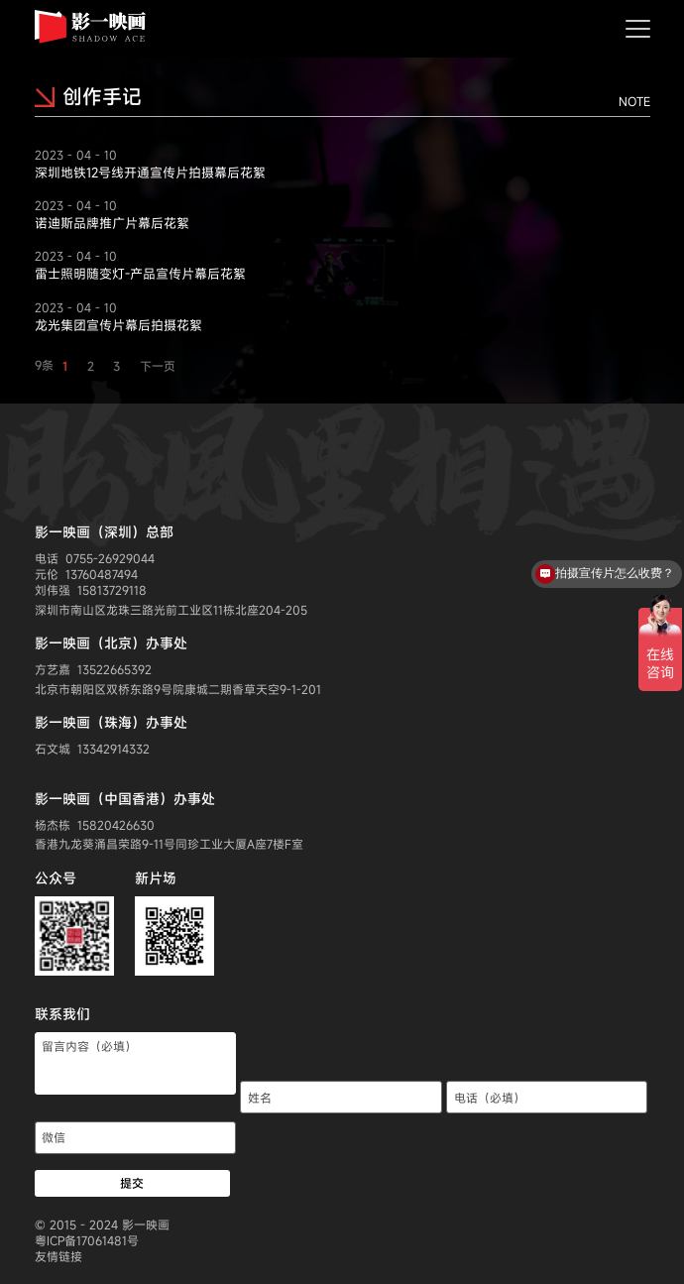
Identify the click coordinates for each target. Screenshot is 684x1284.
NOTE (634, 101)
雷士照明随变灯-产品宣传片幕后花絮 (140, 274)
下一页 (157, 366)
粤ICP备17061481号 (87, 1240)
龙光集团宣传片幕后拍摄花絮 (118, 325)
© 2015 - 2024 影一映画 (102, 1224)
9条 (44, 365)
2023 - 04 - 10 (76, 155)
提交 (132, 1183)
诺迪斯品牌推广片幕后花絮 (112, 223)
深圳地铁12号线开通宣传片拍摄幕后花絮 (150, 172)
